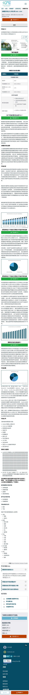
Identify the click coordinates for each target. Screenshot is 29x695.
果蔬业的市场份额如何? (14, 582)
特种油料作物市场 (11, 604)
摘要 (14, 25)
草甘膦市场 (9, 601)
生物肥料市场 (10, 607)
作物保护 (11, 8)
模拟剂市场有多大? (14, 569)
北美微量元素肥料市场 (12, 599)
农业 (6, 8)
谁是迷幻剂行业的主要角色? (14, 589)
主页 (2, 8)
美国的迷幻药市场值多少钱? (14, 585)
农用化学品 (18, 8)
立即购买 (14, 618)
